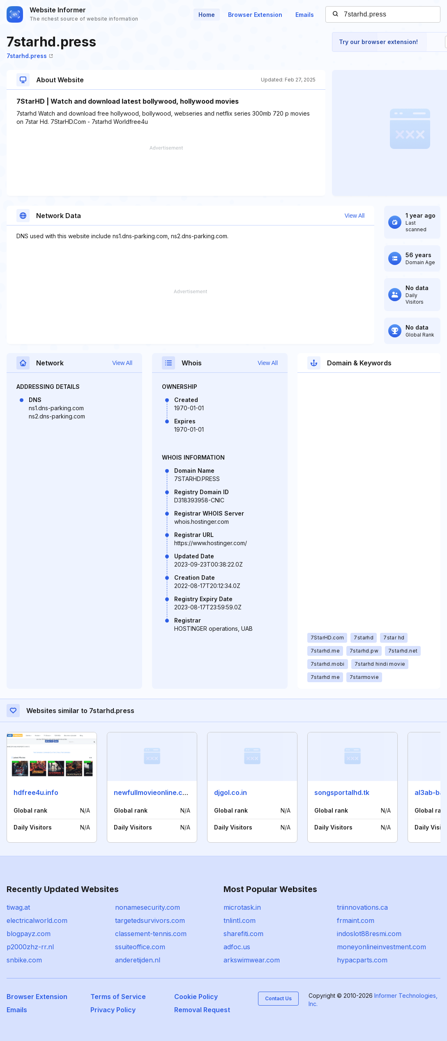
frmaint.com (355, 920)
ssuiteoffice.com (140, 947)
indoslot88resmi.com (369, 933)
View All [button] (355, 215)
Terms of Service (118, 996)
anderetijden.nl (137, 960)
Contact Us (278, 998)
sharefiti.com (243, 933)
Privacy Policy (113, 1010)
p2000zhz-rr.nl (30, 947)
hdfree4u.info (36, 792)
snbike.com (24, 960)
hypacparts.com (362, 960)
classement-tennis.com (151, 933)
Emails (304, 14)
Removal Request (202, 1010)
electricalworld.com (37, 920)
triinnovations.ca (362, 907)
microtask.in (242, 907)
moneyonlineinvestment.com (381, 947)
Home (206, 14)
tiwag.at (18, 907)
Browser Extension (255, 14)
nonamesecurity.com (147, 907)
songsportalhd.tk (341, 792)
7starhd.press (30, 55)
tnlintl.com (240, 920)
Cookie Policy (196, 996)
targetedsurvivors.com (150, 920)
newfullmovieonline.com (153, 792)
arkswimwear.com (252, 960)
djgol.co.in (230, 792)
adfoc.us (237, 947)
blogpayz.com (29, 933)
